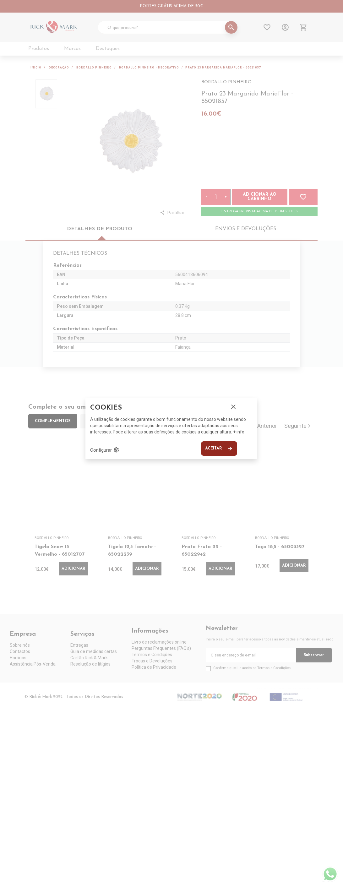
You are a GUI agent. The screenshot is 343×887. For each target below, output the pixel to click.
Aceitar (219, 448)
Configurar (104, 450)
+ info (238, 431)
